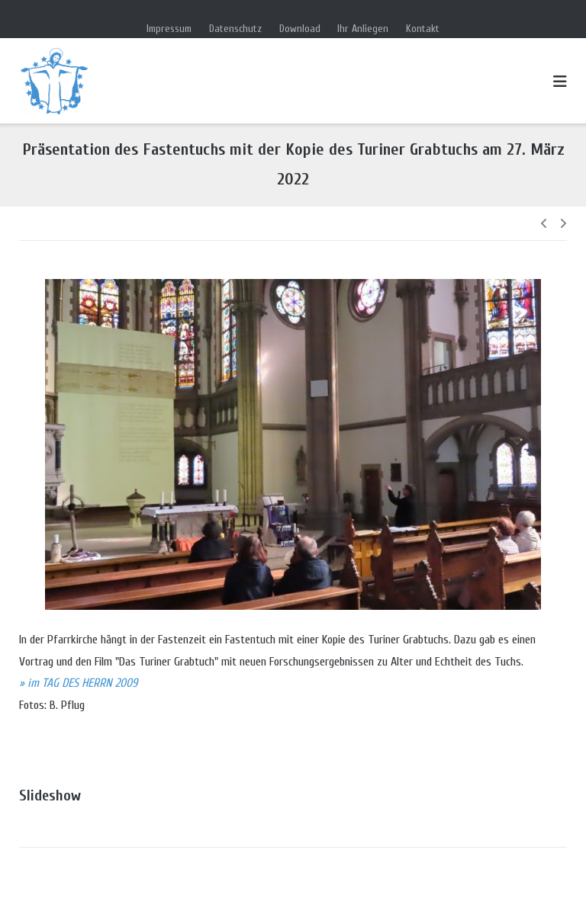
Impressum (169, 28)
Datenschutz (235, 28)
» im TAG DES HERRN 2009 (78, 683)
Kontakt (423, 28)
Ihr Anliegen (362, 28)
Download (299, 28)
